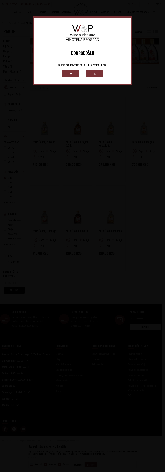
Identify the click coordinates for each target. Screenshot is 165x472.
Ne (94, 73)
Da (70, 73)
